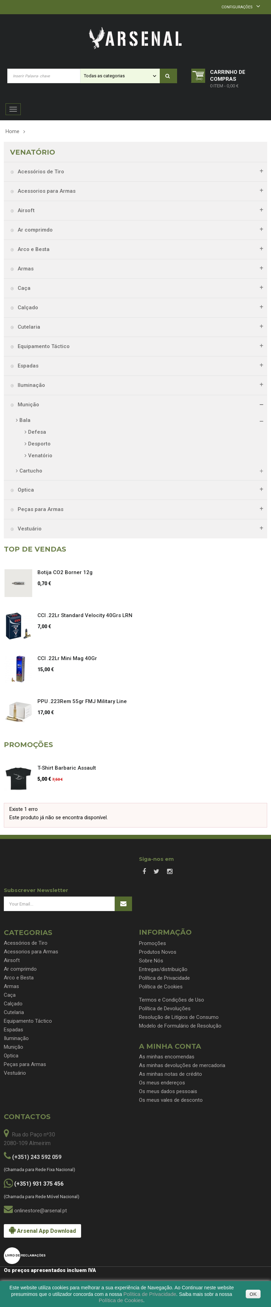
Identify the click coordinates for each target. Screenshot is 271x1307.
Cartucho (30, 471)
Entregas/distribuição (163, 969)
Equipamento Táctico (43, 346)
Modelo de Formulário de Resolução (180, 1026)
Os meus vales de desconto (171, 1100)
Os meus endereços (162, 1083)
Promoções (152, 943)
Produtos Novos (157, 952)
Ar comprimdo (34, 230)
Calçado (27, 307)
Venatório (40, 455)
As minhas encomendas (166, 1057)
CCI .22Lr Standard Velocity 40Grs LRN (84, 615)
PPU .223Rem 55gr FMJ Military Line (82, 701)
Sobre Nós (151, 961)
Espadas (27, 366)
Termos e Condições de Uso (171, 1000)
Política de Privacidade (164, 978)
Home (12, 131)
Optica (25, 490)
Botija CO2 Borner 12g (65, 572)
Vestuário (29, 529)
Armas (25, 269)
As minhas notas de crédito (170, 1074)
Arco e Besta (33, 249)
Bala (24, 420)
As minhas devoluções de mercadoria (182, 1065)
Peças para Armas (39, 509)
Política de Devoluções (165, 1008)
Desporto (39, 444)
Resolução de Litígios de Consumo (179, 1017)
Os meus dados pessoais (168, 1091)
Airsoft (25, 210)
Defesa (37, 432)
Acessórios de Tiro (40, 171)
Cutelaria (28, 327)
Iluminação (30, 385)
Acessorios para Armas (46, 191)
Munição (27, 404)
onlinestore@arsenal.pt (40, 1211)
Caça (23, 288)
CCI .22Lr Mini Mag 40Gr (67, 658)
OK (253, 1294)
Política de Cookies (161, 987)
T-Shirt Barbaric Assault (66, 768)
